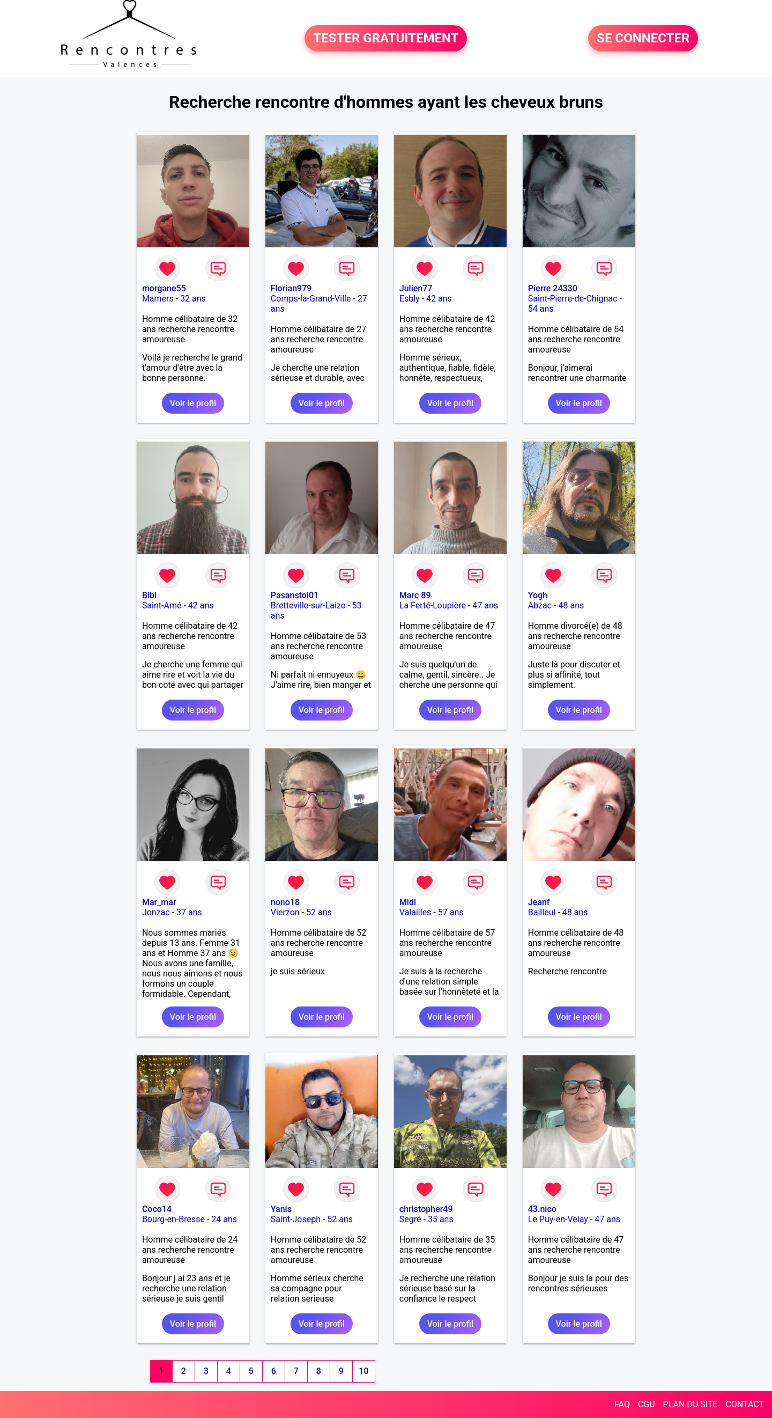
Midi (407, 902)
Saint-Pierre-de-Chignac (573, 298)
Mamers (158, 298)
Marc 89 (415, 595)
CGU (646, 1404)
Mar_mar (159, 902)
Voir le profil (193, 403)
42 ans (439, 298)
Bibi (149, 595)
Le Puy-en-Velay (558, 1219)
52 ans (319, 912)
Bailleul (542, 912)
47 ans (485, 605)
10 (363, 1371)
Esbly (409, 298)
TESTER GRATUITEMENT (385, 38)
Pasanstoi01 (294, 595)
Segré (410, 1219)
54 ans (541, 309)
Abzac (540, 605)
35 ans (441, 1219)
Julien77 (416, 288)
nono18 (285, 902)
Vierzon (285, 912)
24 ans (224, 1219)
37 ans (189, 912)
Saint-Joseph (296, 1219)
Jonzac (156, 912)
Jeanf (539, 902)
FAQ (622, 1404)
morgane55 (164, 288)
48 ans (571, 605)
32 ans (193, 298)
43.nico (542, 1209)
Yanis (281, 1209)
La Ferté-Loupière (432, 605)
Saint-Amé (162, 605)
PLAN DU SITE (690, 1404)
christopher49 (426, 1209)
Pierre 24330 (552, 288)
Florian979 (291, 288)
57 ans (451, 912)
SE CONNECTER (643, 38)
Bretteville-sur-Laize (308, 605)
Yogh (537, 595)
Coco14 (157, 1209)
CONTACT (744, 1404)
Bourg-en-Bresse (173, 1219)
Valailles (415, 912)
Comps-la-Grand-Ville (311, 298)
